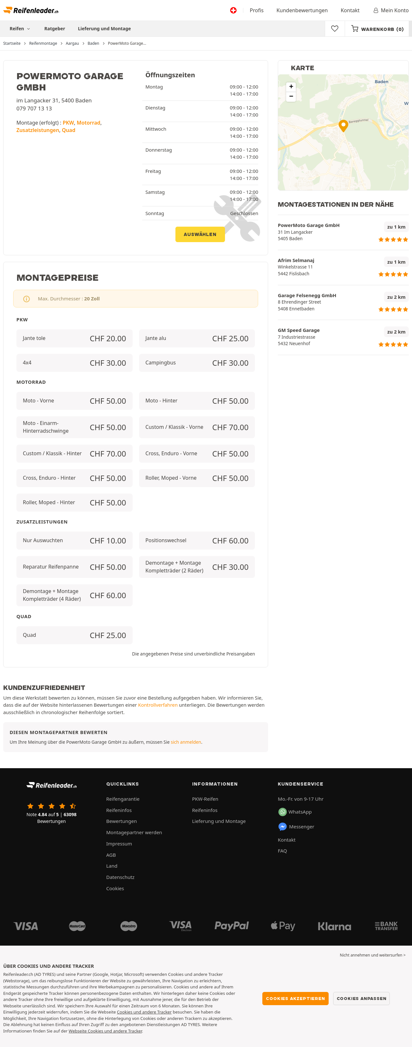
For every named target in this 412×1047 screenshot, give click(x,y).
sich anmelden (186, 742)
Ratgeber (54, 28)
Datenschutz (120, 877)
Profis (257, 10)
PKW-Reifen (205, 799)
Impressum (119, 843)
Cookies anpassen (362, 998)
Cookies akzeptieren (295, 998)
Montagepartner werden (134, 832)
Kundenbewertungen (302, 10)
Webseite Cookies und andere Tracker (105, 1031)
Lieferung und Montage (104, 28)
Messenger (296, 827)
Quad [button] (68, 130)
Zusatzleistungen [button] (37, 130)
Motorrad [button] (88, 122)
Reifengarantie (123, 799)
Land (111, 866)
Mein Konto (390, 10)
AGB (111, 855)
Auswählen (200, 234)
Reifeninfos (119, 810)
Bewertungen (121, 821)
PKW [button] (68, 122)
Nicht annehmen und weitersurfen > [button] (373, 955)
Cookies (115, 888)
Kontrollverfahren (158, 705)
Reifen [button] (21, 28)
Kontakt (350, 10)
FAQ (282, 850)
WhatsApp (295, 812)
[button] (343, 126)
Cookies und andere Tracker (144, 1012)
